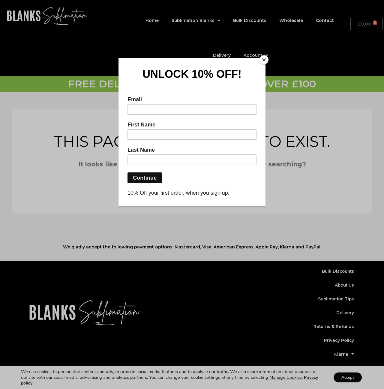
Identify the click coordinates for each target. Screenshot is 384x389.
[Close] (264, 59)
